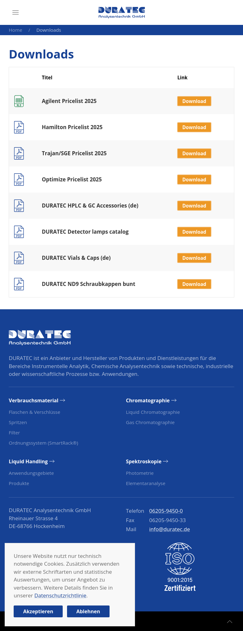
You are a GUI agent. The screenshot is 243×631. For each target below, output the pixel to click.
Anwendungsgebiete (31, 473)
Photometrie (140, 473)
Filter (14, 432)
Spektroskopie (144, 461)
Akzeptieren (38, 611)
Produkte (19, 483)
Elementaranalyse (145, 483)
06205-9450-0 (166, 510)
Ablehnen (88, 611)
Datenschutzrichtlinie (60, 595)
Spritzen (18, 422)
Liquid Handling (28, 461)
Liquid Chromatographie (153, 412)
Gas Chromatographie (150, 422)
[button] (15, 12)
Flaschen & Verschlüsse (34, 412)
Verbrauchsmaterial (33, 400)
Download (194, 101)
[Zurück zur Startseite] (121, 12)
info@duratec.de (169, 529)
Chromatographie (148, 400)
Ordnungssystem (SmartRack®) (43, 443)
